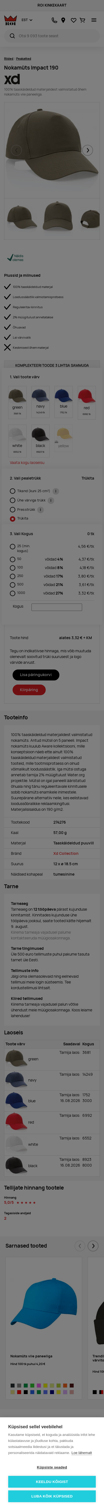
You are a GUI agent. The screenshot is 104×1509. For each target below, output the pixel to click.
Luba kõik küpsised (52, 1496)
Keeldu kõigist (52, 1482)
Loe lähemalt (81, 1453)
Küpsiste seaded (52, 1467)
